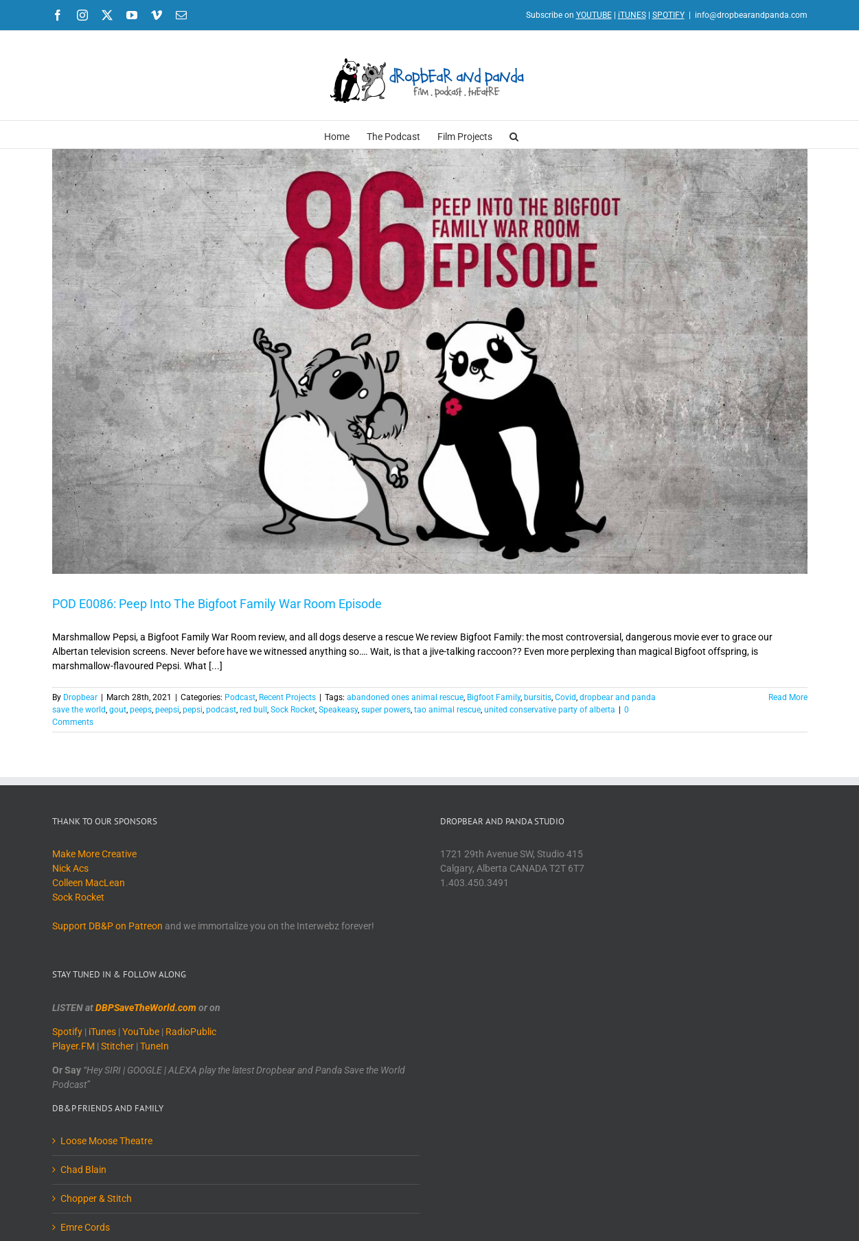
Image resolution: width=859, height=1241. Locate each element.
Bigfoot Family (493, 697)
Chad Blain (83, 1169)
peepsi (167, 710)
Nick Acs (70, 868)
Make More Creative (94, 853)
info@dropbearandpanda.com (751, 15)
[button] (513, 134)
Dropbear (80, 697)
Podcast (240, 697)
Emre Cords (85, 1227)
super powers (386, 710)
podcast (221, 710)
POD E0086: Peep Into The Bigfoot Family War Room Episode (217, 603)
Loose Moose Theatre (106, 1140)
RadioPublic (190, 1031)
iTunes (102, 1031)
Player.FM (73, 1046)
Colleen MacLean (88, 882)
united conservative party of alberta (549, 710)
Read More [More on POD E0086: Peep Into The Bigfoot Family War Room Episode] (788, 697)
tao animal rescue (447, 710)
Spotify (67, 1031)
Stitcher (117, 1046)
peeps (141, 710)
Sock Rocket (293, 710)
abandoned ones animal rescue (405, 697)
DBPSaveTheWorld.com (145, 1007)
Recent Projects (287, 697)
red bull (253, 710)
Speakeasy (338, 710)
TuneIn (154, 1046)
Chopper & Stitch (96, 1198)
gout (117, 710)
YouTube (140, 1031)
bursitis (537, 697)
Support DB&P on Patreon (107, 925)
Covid (565, 697)
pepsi (193, 710)
